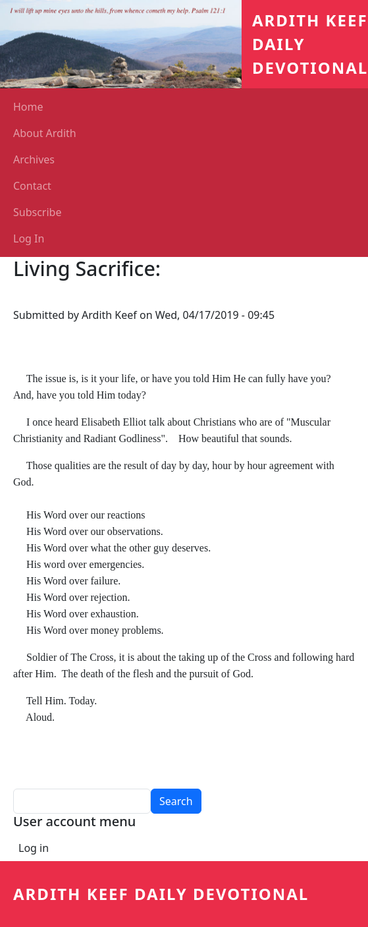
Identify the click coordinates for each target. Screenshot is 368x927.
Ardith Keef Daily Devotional (161, 894)
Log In (28, 238)
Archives (34, 159)
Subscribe (37, 212)
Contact (32, 186)
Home (28, 106)
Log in (33, 848)
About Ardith (44, 133)
